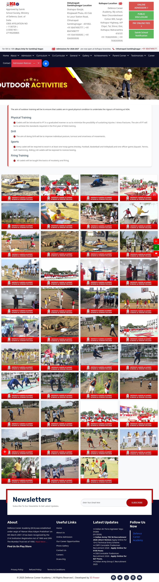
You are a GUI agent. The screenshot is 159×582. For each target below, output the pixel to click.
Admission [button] (27, 55)
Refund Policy (35, 569)
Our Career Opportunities (68, 541)
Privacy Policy (17, 569)
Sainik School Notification (141, 34)
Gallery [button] (87, 55)
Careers (59, 554)
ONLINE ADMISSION (141, 6)
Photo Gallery (62, 545)
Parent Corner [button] (121, 55)
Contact (6, 63)
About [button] (15, 55)
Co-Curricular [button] (60, 55)
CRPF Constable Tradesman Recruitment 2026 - (110, 551)
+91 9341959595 (75, 34)
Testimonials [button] (138, 55)
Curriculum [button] (43, 55)
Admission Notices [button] (26, 63)
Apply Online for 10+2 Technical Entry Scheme (110, 543)
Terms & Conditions (56, 569)
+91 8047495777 (75, 27)
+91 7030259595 (109, 37)
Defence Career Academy (138, 537)
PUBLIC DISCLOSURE (141, 15)
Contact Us (61, 550)
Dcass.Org (61, 559)
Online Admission (64, 537)
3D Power (95, 577)
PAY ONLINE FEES (141, 24)
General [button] (75, 55)
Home (6, 55)
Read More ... (41, 541)
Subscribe (136, 502)
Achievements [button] (102, 55)
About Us (60, 532)
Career (151, 55)
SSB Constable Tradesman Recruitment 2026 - (110, 559)
